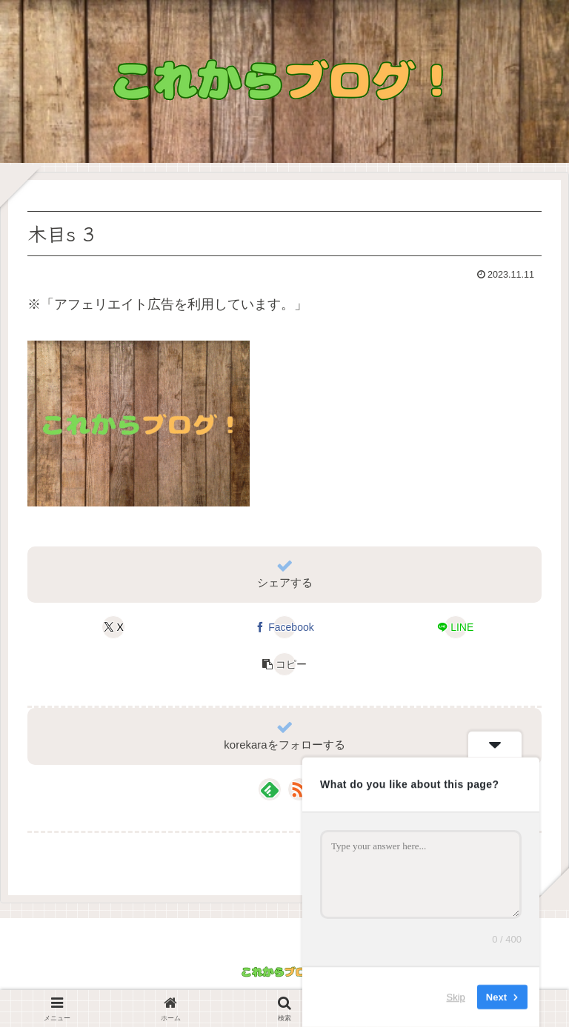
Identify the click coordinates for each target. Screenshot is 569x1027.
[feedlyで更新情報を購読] (270, 789)
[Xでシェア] (113, 627)
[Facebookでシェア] (284, 627)
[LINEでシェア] (455, 627)
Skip (456, 997)
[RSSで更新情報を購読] (299, 789)
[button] (284, 664)
